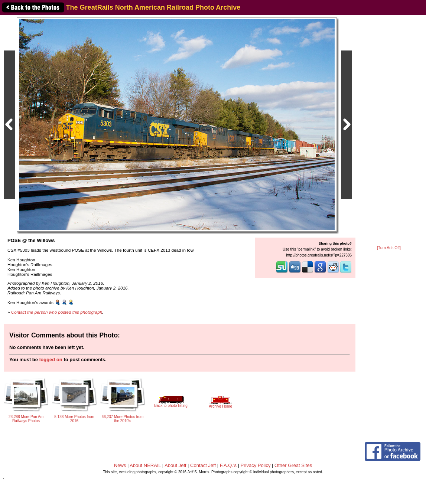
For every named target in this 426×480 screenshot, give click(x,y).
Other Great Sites (293, 465)
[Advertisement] (389, 130)
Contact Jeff (203, 465)
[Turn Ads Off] (389, 248)
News (120, 465)
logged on (50, 359)
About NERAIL (145, 465)
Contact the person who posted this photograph (57, 312)
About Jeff (175, 465)
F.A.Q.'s (228, 465)
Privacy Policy (256, 465)
